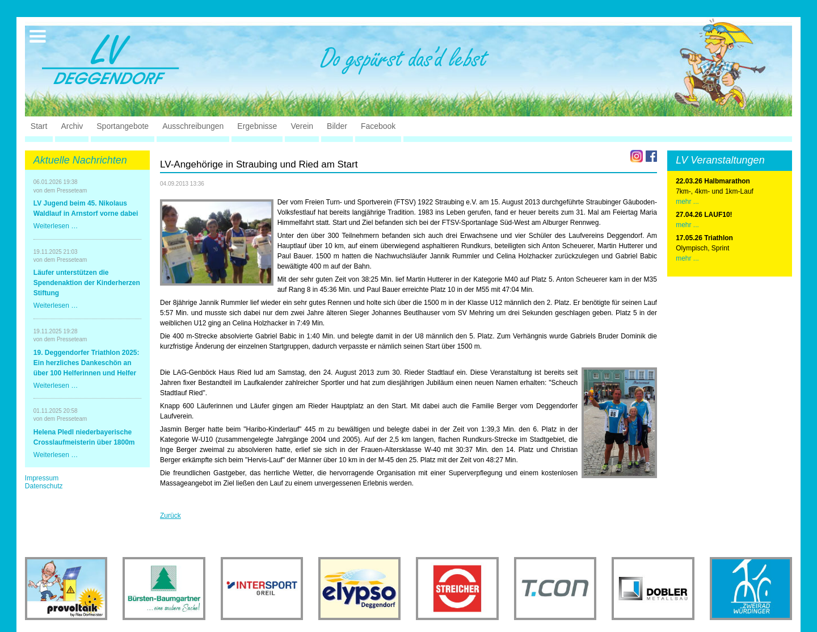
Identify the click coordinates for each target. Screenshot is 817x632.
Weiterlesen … (55, 226)
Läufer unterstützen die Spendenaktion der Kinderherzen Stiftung (86, 283)
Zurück (170, 516)
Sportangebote (122, 126)
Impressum (41, 478)
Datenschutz (44, 486)
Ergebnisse (257, 126)
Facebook (378, 126)
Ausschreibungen (193, 126)
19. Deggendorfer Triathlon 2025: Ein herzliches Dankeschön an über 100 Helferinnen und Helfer (86, 363)
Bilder (337, 126)
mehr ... (687, 202)
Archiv (72, 126)
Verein (301, 126)
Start (39, 126)
